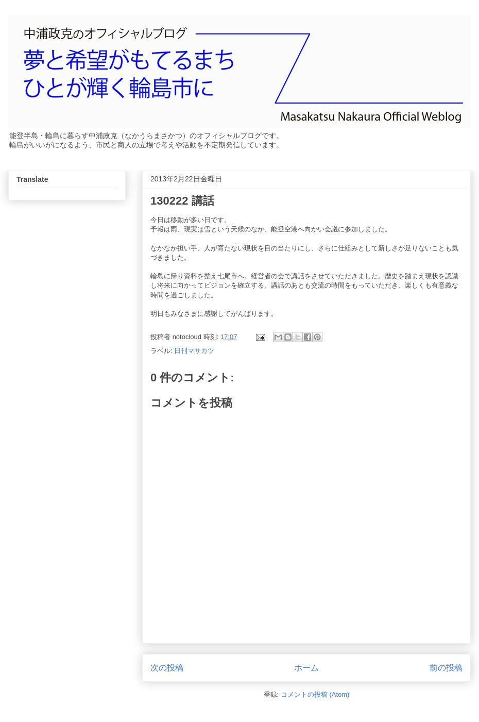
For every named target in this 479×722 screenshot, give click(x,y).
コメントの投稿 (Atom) (315, 694)
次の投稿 (166, 667)
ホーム (306, 667)
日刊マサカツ (194, 351)
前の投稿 (446, 667)
